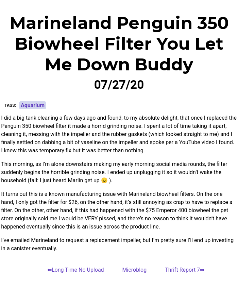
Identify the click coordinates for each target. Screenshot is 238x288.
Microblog (134, 270)
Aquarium (33, 105)
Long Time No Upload (78, 270)
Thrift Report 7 (182, 270)
